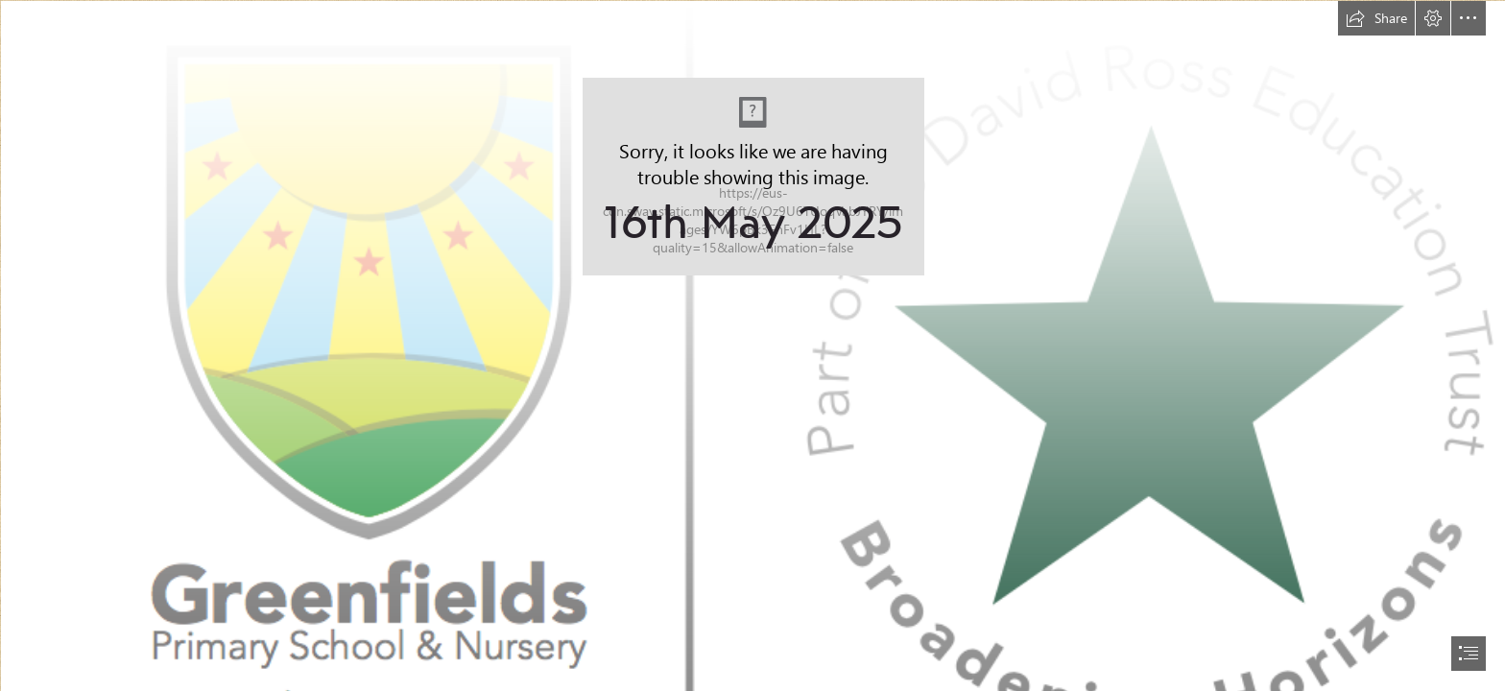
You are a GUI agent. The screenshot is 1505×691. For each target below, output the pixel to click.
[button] (1376, 18)
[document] (752, 345)
